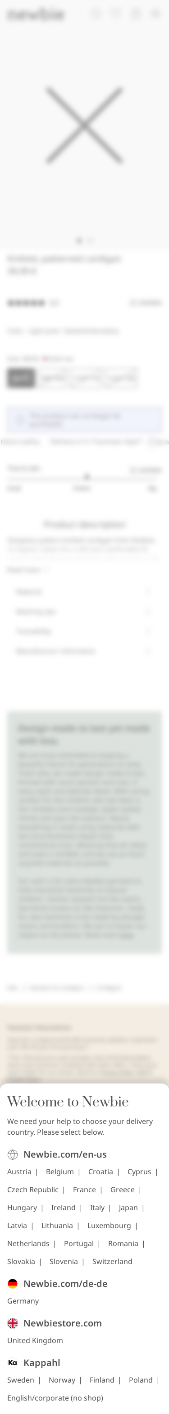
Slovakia (21, 1261)
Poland (141, 1380)
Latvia (17, 1225)
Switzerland (112, 1261)
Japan (128, 1207)
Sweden (20, 1380)
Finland (102, 1380)
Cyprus (139, 1171)
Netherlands (28, 1243)
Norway (62, 1380)
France (84, 1189)
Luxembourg (109, 1225)
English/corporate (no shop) (55, 1398)
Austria (19, 1171)
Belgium (60, 1171)
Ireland (63, 1207)
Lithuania (57, 1225)
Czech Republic (33, 1189)
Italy (97, 1207)
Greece (122, 1189)
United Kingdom (35, 1340)
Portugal (79, 1243)
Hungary (22, 1207)
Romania (123, 1243)
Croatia (100, 1171)
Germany (23, 1301)
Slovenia (64, 1261)
